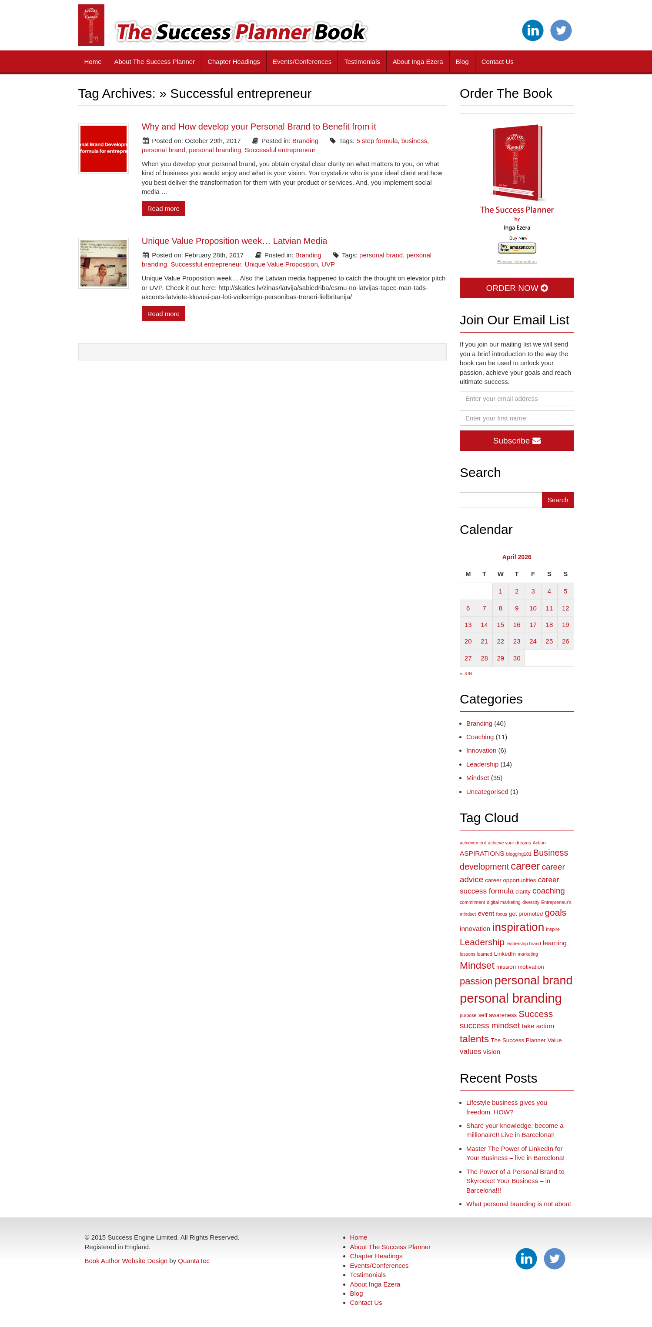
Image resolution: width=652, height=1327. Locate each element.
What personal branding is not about (518, 1203)
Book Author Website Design (126, 1260)
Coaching (480, 736)
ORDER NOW (517, 288)
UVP (328, 264)
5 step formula (377, 140)
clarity (523, 891)
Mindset (477, 777)
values (470, 1051)
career (525, 866)
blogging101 (519, 854)
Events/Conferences (302, 61)
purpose (468, 1015)
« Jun (466, 673)
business (414, 140)
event (486, 913)
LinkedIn (505, 953)
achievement (473, 842)
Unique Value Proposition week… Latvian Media (235, 241)
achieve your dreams (509, 842)
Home (93, 61)
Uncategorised (487, 791)
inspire (553, 929)
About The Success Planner (154, 61)
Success (535, 1014)
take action (538, 1026)
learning (555, 943)
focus (501, 914)
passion (476, 981)
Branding (305, 140)
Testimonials (362, 61)
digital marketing (504, 902)
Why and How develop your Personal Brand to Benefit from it (259, 126)
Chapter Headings (233, 61)
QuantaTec (194, 1260)
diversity (530, 902)
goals (555, 912)
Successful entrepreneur (280, 149)
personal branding (215, 149)
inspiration (518, 927)
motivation (531, 967)
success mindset (490, 1025)
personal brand (163, 149)
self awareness (497, 1015)
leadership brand (523, 943)
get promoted (526, 913)
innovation (475, 928)
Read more (163, 208)
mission (506, 967)
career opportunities (510, 880)
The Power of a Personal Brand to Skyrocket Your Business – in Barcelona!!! (515, 1181)
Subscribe (517, 440)
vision (491, 1051)
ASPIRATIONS (482, 853)
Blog (462, 61)
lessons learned (476, 954)
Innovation (481, 750)
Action (539, 842)
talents (474, 1038)
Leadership (482, 764)
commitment (472, 902)
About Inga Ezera (418, 61)
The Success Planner (518, 1040)
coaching (548, 890)
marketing (528, 954)
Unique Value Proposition (281, 264)
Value (555, 1040)
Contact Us (497, 61)
